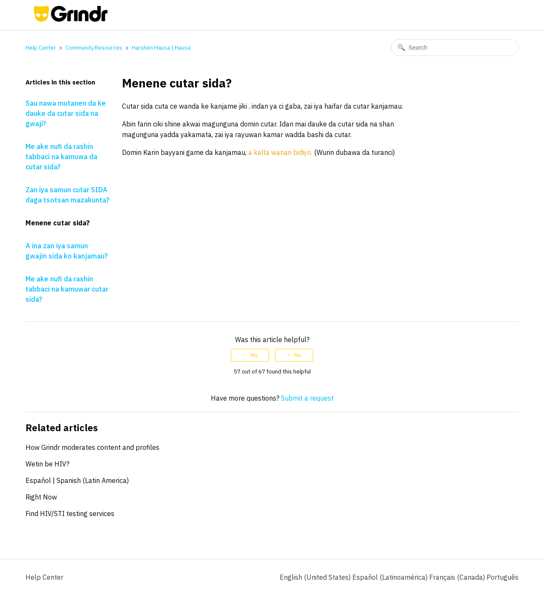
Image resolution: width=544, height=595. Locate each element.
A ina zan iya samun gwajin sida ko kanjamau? (67, 250)
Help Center (41, 47)
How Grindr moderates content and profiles (92, 447)
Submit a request (307, 398)
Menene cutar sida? (58, 223)
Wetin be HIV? (47, 464)
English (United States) (316, 577)
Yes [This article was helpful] (253, 355)
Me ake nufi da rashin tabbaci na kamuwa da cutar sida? (61, 156)
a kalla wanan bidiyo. (280, 152)
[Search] (454, 47)
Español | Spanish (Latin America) (77, 480)
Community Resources (93, 47)
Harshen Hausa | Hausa (161, 47)
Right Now (41, 497)
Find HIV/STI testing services (70, 513)
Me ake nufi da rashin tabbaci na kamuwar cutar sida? (67, 289)
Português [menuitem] (502, 577)
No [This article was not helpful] (298, 355)
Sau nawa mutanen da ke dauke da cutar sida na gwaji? (66, 113)
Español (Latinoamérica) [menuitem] (390, 577)
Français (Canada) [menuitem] (458, 577)
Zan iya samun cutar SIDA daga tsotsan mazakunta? (67, 194)
